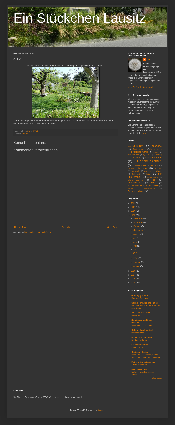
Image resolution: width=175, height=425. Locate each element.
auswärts (157, 146)
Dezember (138, 218)
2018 (133, 271)
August (136, 234)
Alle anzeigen (157, 378)
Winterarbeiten (137, 333)
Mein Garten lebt (139, 369)
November (138, 222)
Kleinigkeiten (137, 174)
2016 (133, 279)
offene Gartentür (136, 180)
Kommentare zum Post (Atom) (37, 232)
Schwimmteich (152, 185)
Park (154, 180)
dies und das (133, 155)
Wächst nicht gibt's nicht (141, 325)
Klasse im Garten (139, 345)
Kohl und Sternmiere (140, 298)
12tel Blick (25, 134)
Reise (153, 182)
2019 (133, 215)
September (138, 230)
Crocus (155, 152)
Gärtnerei (154, 165)
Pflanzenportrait (135, 182)
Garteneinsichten (149, 161)
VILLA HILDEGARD (140, 313)
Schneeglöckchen (135, 185)
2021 (133, 207)
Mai (135, 246)
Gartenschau (140, 165)
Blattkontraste (156, 149)
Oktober (137, 226)
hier (144, 133)
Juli (135, 238)
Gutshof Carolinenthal (142, 330)
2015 (133, 282)
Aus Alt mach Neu (139, 365)
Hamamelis (135, 171)
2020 (133, 211)
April (135, 250)
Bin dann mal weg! (139, 340)
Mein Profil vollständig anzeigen (142, 87)
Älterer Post (111, 227)
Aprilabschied (137, 315)
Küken (149, 174)
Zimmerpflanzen (150, 188)
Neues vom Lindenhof (141, 337)
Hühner (158, 171)
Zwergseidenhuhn (136, 191)
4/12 (135, 253)
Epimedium (147, 155)
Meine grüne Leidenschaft (143, 362)
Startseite (66, 227)
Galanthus (136, 158)
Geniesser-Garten (139, 352)
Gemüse (131, 168)
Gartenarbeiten (153, 157)
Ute (148, 59)
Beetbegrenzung (140, 149)
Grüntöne (158, 168)
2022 (133, 203)
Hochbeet (147, 171)
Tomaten (131, 188)
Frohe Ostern (137, 347)
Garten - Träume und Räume (145, 303)
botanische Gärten (139, 152)
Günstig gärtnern (139, 295)
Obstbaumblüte (152, 177)
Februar (137, 262)
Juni (135, 242)
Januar (136, 266)
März (135, 258)
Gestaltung (143, 168)
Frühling (158, 155)
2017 (133, 275)
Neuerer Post (20, 227)
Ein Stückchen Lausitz (79, 18)
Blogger (100, 410)
